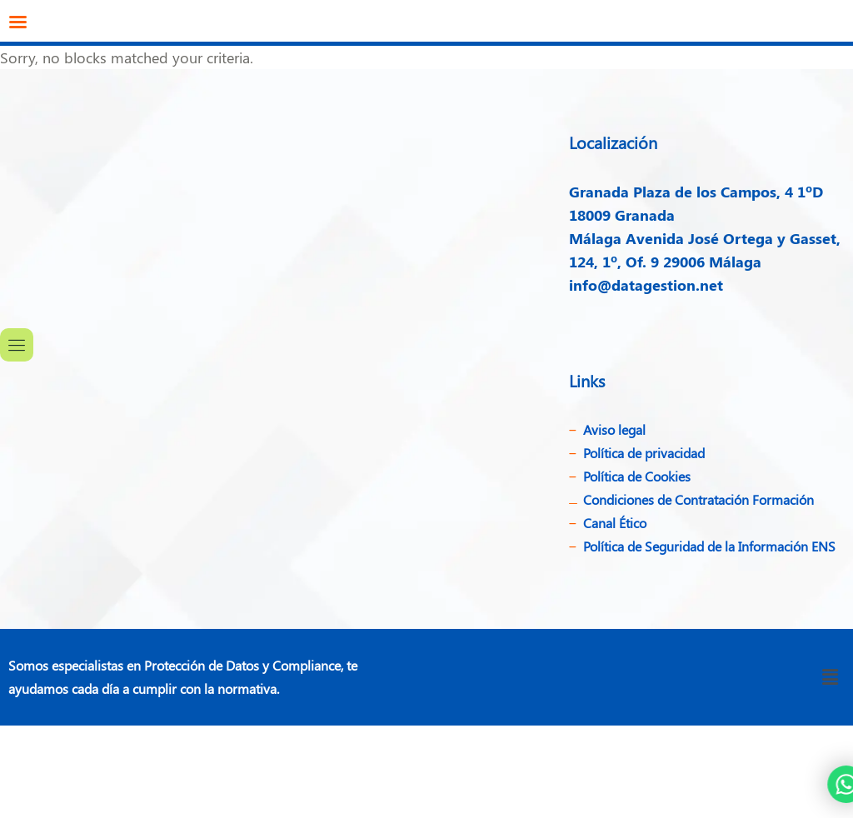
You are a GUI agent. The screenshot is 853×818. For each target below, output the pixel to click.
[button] (830, 677)
